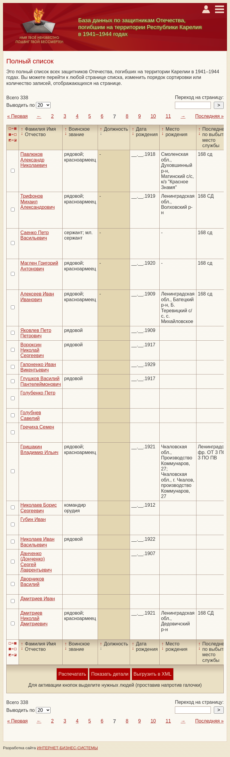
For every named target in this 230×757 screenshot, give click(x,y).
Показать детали (109, 674)
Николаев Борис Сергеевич (38, 507)
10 (153, 116)
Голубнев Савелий (30, 415)
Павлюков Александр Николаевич (33, 160)
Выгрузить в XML (153, 674)
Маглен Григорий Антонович (39, 266)
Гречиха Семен (37, 426)
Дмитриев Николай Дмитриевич (34, 618)
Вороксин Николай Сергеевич (32, 350)
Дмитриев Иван (37, 598)
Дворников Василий (32, 581)
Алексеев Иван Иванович (37, 296)
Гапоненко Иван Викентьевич (38, 367)
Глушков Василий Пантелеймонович (40, 381)
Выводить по (21, 105)
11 (168, 116)
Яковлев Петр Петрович (35, 333)
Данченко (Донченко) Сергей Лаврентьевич (36, 561)
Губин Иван (33, 519)
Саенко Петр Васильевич (34, 235)
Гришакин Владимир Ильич (39, 449)
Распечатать (72, 674)
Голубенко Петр (37, 392)
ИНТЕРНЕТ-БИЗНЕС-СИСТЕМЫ (67, 748)
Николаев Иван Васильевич (37, 542)
